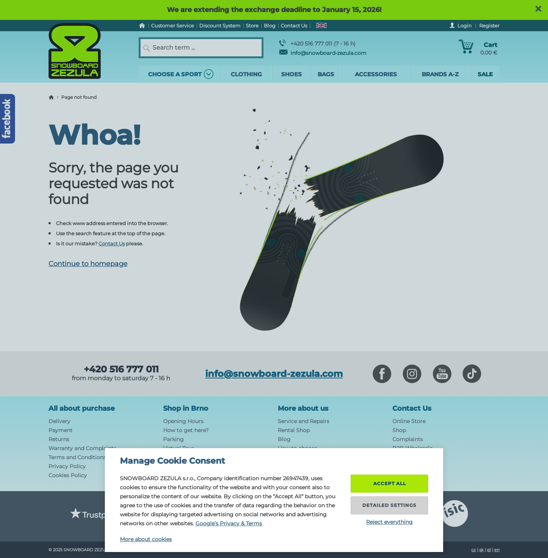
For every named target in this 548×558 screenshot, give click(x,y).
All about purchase (81, 408)
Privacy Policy (67, 466)
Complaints (407, 439)
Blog (284, 439)
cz (473, 549)
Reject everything (389, 522)
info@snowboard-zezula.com (322, 53)
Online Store (408, 421)
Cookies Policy (67, 475)
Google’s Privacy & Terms (228, 523)
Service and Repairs (303, 421)
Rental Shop (294, 430)
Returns (58, 439)
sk (481, 549)
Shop (399, 430)
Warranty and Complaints (82, 448)
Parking (173, 439)
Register (489, 26)
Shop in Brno (185, 408)
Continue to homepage (87, 264)
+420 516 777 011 (121, 369)
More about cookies (146, 539)
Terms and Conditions (77, 457)
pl (489, 549)
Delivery (59, 421)
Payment (60, 430)
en (497, 549)
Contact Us (111, 243)
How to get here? (186, 430)
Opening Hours (183, 421)
